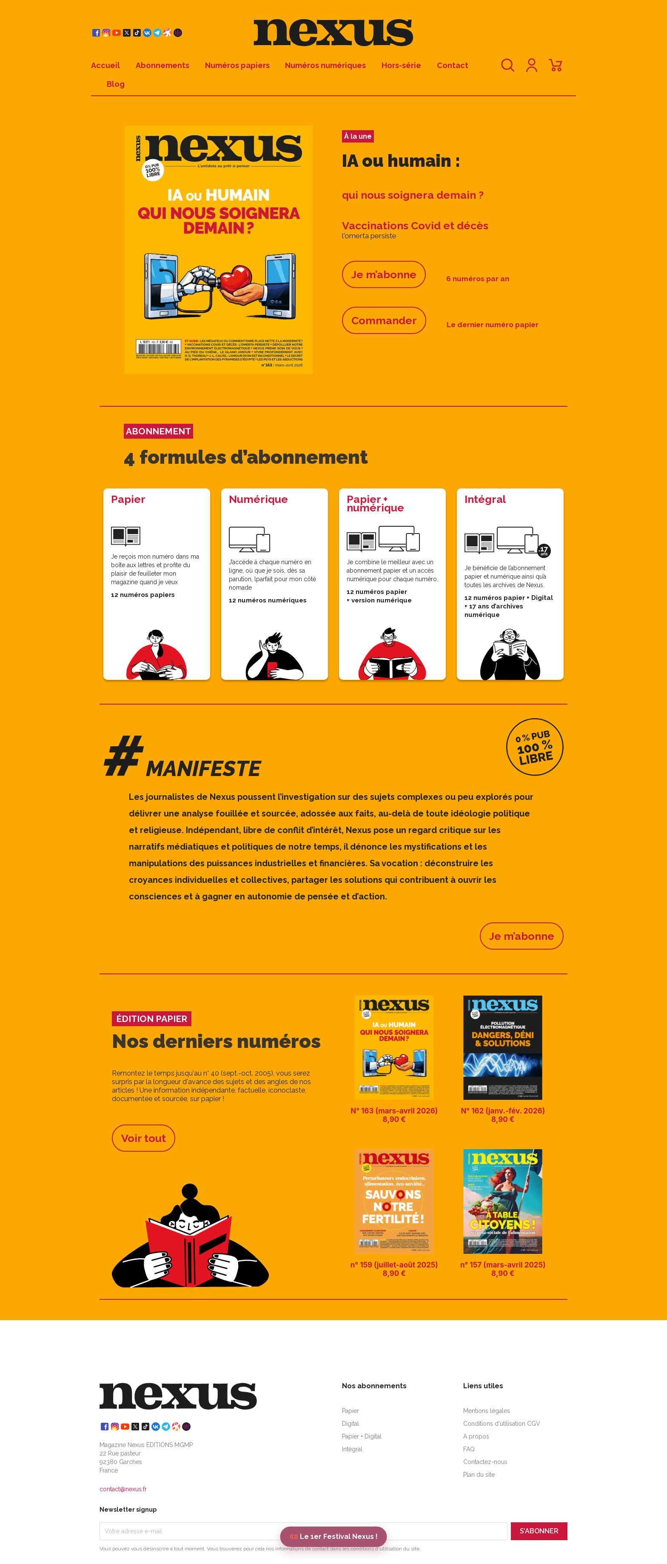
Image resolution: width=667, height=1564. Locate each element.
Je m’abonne (383, 274)
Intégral (352, 1449)
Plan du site (479, 1474)
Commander (384, 320)
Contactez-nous (485, 1461)
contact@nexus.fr (123, 1489)
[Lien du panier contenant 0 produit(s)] (555, 69)
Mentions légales (486, 1410)
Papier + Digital (362, 1436)
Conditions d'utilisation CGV (501, 1423)
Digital (350, 1423)
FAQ (469, 1449)
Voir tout (143, 1138)
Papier (350, 1410)
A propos (476, 1436)
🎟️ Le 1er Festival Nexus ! (334, 1537)
